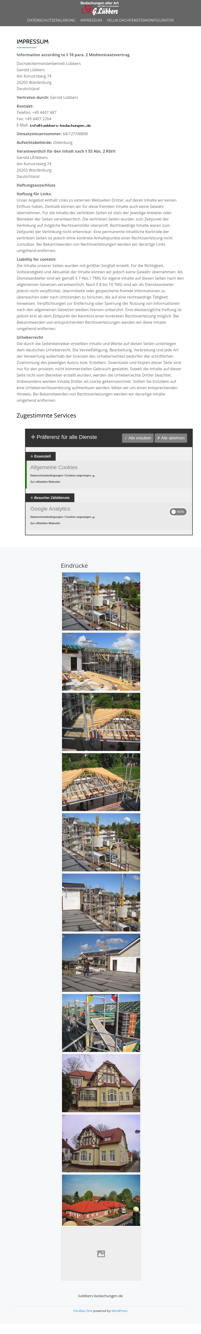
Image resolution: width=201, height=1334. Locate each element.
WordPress (119, 1311)
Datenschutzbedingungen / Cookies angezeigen (63, 475)
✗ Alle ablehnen (171, 438)
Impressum (91, 20)
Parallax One (83, 1311)
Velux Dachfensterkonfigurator (140, 20)
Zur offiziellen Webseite (45, 481)
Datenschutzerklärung (51, 20)
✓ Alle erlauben (137, 438)
